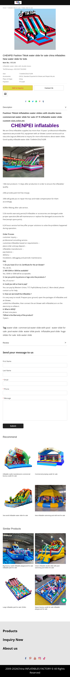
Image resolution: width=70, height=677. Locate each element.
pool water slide (15, 331)
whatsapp (36, 101)
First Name (7, 361)
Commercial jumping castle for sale (46, 474)
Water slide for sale (27, 8)
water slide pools (32, 331)
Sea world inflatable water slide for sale (15, 515)
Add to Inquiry (17, 88)
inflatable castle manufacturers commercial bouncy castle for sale (16, 475)
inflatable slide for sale (14, 8)
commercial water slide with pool (34, 327)
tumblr (43, 101)
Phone (6, 389)
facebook (26, 101)
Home (4, 8)
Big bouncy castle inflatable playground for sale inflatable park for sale (18, 567)
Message (7, 398)
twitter (33, 101)
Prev (5, 29)
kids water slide (24, 335)
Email (5, 380)
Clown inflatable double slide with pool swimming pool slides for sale (47, 567)
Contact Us (49, 88)
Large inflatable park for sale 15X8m (14, 607)
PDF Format (5, 93)
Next (64, 29)
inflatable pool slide (50, 331)
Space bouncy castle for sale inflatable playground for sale (47, 608)
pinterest (40, 101)
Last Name (7, 370)
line (29, 101)
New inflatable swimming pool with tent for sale (50, 515)
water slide (12, 327)
